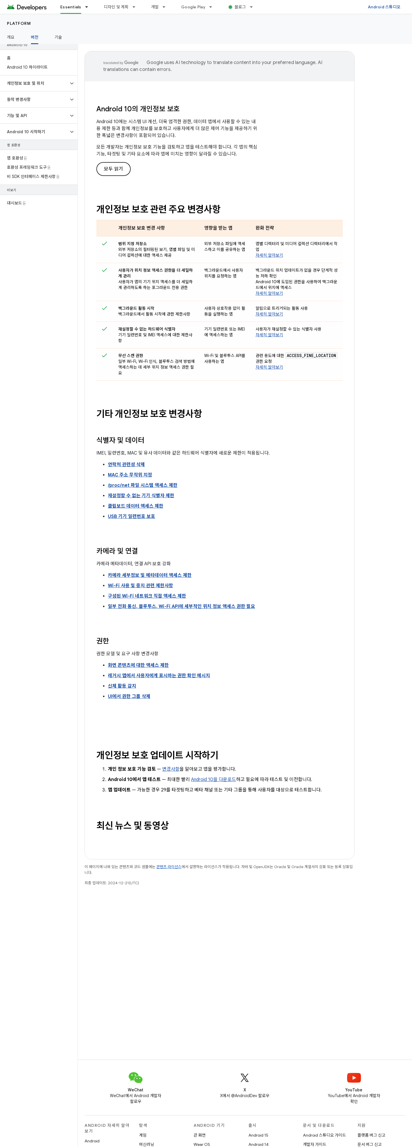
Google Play (193, 7)
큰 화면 (200, 1135)
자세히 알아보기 (269, 255)
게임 (143, 1135)
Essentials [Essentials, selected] (70, 7)
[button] (34, 83)
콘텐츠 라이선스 (168, 866)
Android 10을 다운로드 (213, 779)
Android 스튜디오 (384, 7)
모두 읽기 (113, 169)
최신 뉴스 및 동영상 (132, 825)
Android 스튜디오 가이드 (324, 1135)
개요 (11, 37)
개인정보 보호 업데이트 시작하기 (157, 755)
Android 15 (258, 1135)
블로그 (240, 7)
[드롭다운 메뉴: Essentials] (89, 7)
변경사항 (170, 769)
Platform (19, 23)
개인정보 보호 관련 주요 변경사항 (158, 209)
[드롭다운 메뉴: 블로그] (254, 7)
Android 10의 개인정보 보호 (138, 109)
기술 (58, 37)
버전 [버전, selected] (35, 37)
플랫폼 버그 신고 (371, 1135)
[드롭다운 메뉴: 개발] (166, 7)
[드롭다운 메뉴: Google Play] (213, 7)
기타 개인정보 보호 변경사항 (149, 414)
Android (92, 1141)
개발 (155, 7)
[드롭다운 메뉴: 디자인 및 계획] (136, 7)
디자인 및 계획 (116, 7)
